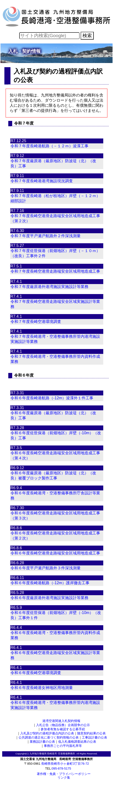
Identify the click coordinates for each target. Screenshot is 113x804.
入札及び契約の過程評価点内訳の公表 (47, 733)
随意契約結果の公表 (91, 733)
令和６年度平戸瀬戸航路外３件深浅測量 (45, 568)
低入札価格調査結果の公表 (77, 741)
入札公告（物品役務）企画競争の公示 (63, 725)
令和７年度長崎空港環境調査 (35, 321)
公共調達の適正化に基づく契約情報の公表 (49, 737)
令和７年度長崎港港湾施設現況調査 (41, 181)
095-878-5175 (61, 768)
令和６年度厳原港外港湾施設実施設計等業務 (49, 598)
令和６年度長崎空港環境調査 (35, 673)
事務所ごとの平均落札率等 (63, 746)
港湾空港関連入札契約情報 (61, 721)
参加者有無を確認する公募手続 (63, 729)
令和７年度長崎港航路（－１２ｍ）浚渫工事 (49, 146)
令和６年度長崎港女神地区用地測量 (41, 688)
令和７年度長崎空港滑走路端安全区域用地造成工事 (55, 271)
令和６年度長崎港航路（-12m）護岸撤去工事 (49, 583)
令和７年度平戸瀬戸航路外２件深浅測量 (45, 236)
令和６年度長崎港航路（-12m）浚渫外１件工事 (51, 398)
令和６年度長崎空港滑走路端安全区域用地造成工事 (55, 553)
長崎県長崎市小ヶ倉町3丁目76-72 (65, 763)
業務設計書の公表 (42, 741)
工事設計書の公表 (94, 737)
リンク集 (63, 777)
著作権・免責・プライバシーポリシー (64, 774)
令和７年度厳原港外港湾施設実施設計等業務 (49, 287)
